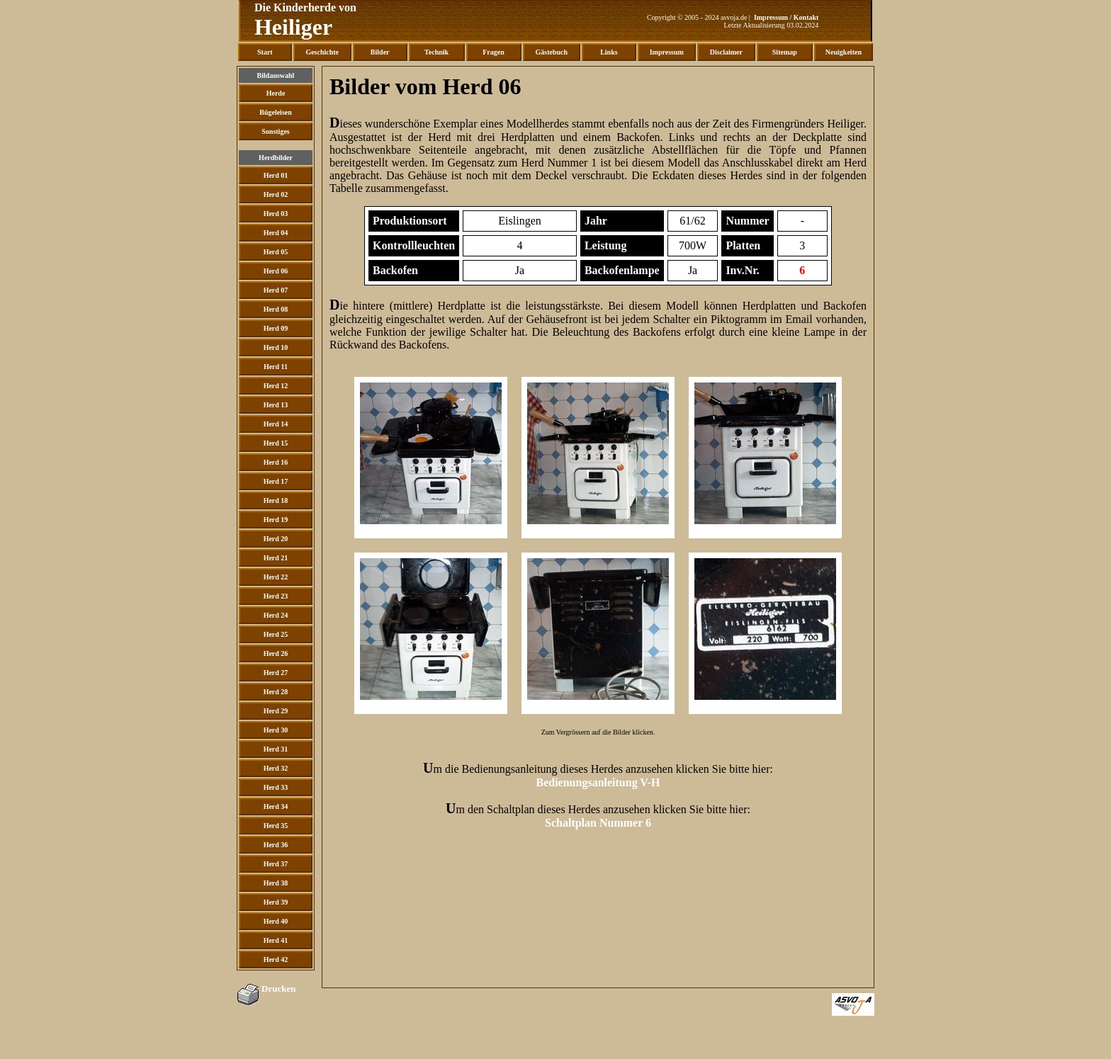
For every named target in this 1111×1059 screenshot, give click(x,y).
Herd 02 (276, 194)
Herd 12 (276, 386)
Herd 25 (276, 634)
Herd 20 (276, 539)
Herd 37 (276, 864)
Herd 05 (276, 252)
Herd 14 (276, 424)
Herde (276, 93)
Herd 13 (276, 405)
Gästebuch (552, 52)
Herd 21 (276, 558)
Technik (436, 52)
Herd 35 (276, 825)
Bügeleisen (275, 112)
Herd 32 (276, 768)
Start (265, 52)
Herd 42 (276, 959)
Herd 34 (276, 806)
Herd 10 (276, 347)
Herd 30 (276, 730)
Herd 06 (276, 271)
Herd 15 (276, 443)
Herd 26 (276, 653)
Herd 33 (276, 787)
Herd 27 (276, 672)
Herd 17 (276, 481)
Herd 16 (276, 462)
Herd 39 (276, 902)
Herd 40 (276, 921)
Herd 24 (276, 615)
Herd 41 (276, 940)
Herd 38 (276, 883)
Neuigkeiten (843, 52)
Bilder (380, 52)
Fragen (493, 52)
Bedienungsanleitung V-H (598, 782)
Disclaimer (726, 52)
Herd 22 (276, 577)
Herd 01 (276, 175)
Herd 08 (276, 309)
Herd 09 (276, 328)
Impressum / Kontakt (786, 17)
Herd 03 (276, 213)
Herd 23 (276, 596)
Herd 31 (276, 749)
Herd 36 (276, 845)
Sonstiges (275, 131)
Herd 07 (276, 290)
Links (608, 52)
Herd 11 (276, 366)
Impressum (667, 52)
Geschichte (322, 52)
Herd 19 (276, 519)
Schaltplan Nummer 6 (598, 823)
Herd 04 (276, 233)
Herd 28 (276, 692)
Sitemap (784, 52)
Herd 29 (276, 711)
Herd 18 (276, 500)
